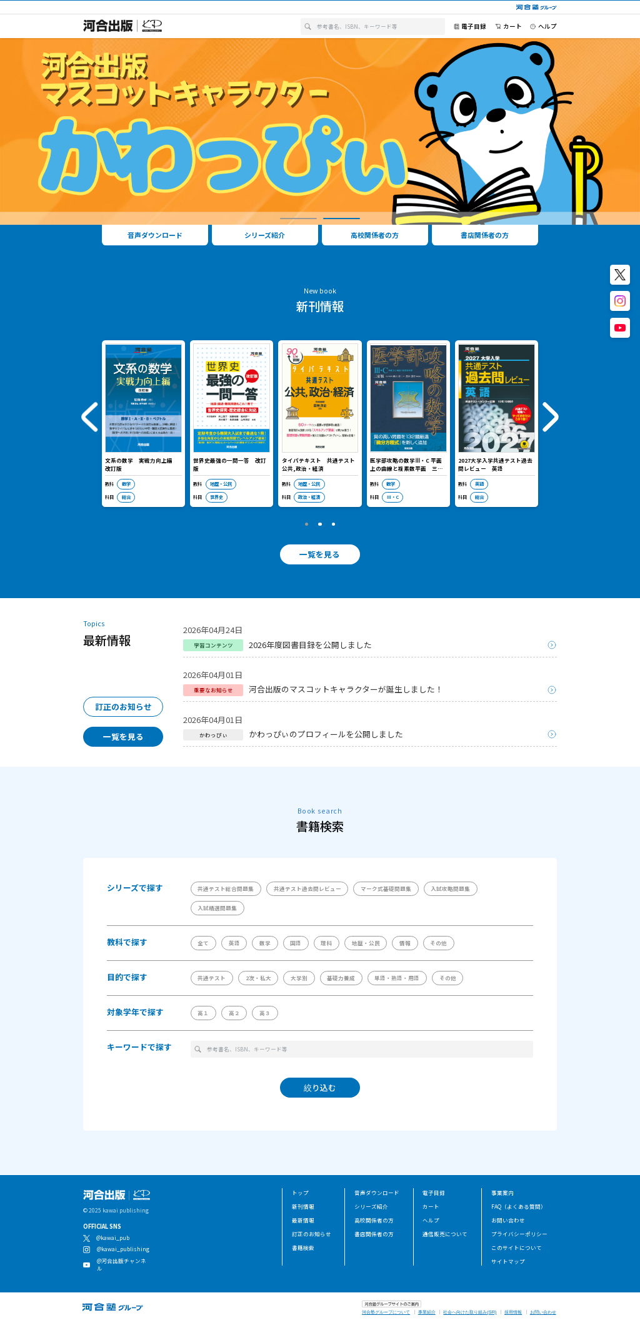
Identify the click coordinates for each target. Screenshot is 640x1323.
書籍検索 (303, 1247)
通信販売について (445, 1233)
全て (203, 943)
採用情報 (513, 1312)
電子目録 (433, 1192)
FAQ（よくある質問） (518, 1206)
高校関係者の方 (374, 1220)
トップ (300, 1192)
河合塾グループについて (386, 1312)
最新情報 (303, 1220)
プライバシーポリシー (519, 1233)
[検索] (307, 26)
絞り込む (320, 1087)
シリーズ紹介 (371, 1206)
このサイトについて (516, 1247)
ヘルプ (430, 1220)
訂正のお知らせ (123, 706)
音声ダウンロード (376, 1192)
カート (430, 1206)
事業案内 (502, 1192)
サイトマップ (508, 1261)
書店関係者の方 (374, 1233)
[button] (298, 218)
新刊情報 (303, 1206)
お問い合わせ (508, 1220)
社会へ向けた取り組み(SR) (469, 1312)
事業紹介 (427, 1312)
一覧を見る (319, 554)
